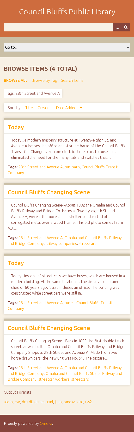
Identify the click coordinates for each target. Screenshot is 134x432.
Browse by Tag (44, 80)
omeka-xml (73, 402)
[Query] (67, 27)
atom (8, 402)
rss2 (88, 402)
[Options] (117, 27)
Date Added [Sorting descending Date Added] (66, 108)
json (58, 402)
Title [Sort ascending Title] (29, 108)
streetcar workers (53, 379)
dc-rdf (27, 402)
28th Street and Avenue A (40, 167)
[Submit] (126, 27)
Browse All (16, 80)
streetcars (87, 243)
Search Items (72, 80)
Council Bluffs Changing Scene (49, 192)
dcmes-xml (43, 402)
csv (17, 402)
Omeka (46, 423)
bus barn (72, 167)
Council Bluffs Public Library (67, 11)
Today (16, 127)
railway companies (61, 243)
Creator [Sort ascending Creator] (45, 108)
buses (69, 303)
